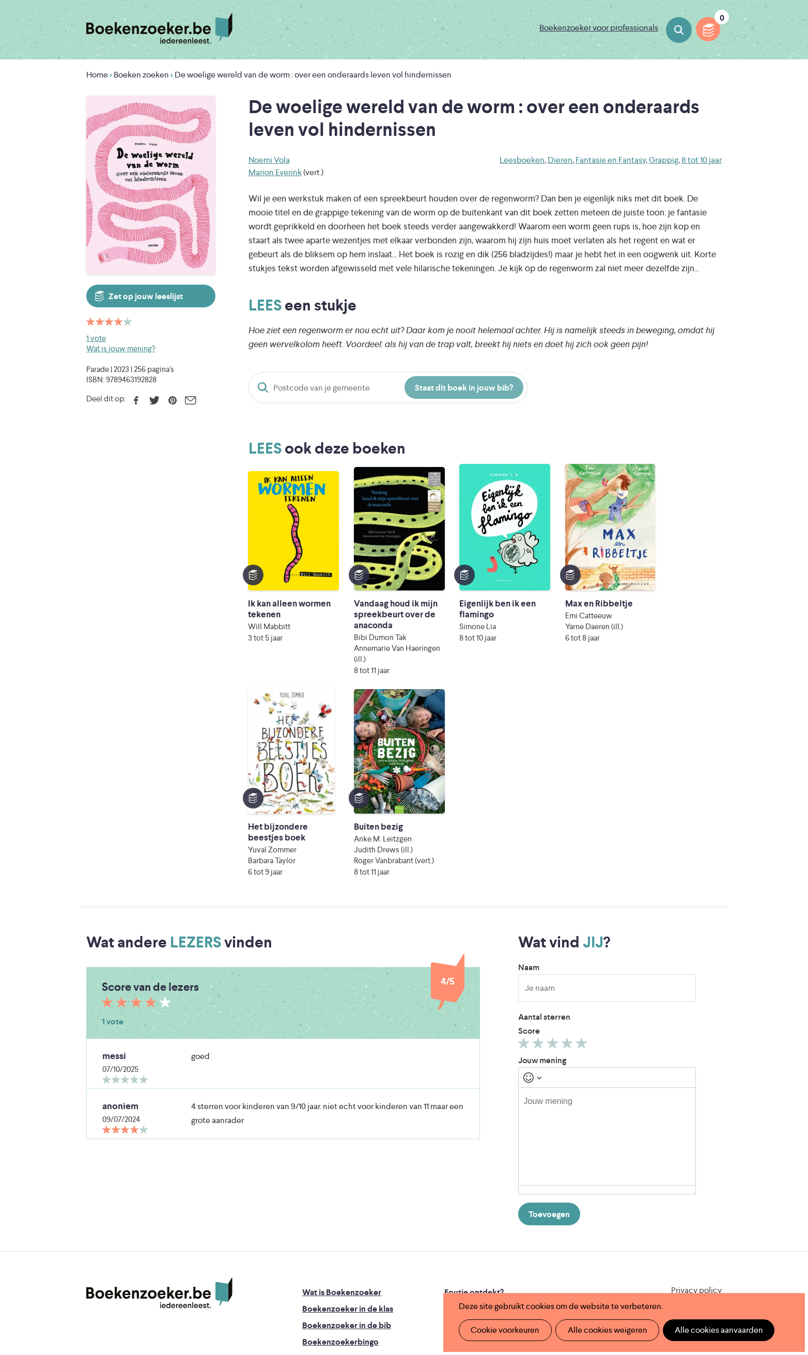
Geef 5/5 (583, 866)
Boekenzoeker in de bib (346, 1145)
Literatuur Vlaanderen (673, 1226)
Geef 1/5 (525, 866)
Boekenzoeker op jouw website (503, 1129)
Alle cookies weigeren (604, 1330)
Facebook (136, 400)
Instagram (712, 1155)
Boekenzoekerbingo (340, 1162)
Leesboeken (522, 159)
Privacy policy (696, 1110)
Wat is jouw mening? (120, 348)
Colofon (460, 1162)
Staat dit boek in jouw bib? (464, 387)
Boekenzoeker (159, 28)
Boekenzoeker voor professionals (598, 27)
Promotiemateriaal (336, 1178)
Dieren (560, 159)
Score (529, 851)
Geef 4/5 (569, 866)
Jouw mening (542, 880)
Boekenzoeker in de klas (347, 1129)
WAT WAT (396, 1255)
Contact (459, 1178)
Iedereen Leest (452, 1226)
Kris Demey (470, 1269)
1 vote (96, 338)
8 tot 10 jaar (701, 159)
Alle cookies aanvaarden (713, 1330)
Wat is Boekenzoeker (341, 1112)
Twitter (154, 400)
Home (97, 74)
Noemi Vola (269, 159)
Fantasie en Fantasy (611, 159)
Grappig (663, 159)
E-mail (190, 400)
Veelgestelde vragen (339, 1195)
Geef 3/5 (554, 866)
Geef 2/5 (540, 866)
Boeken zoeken (679, 30)
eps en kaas (565, 1269)
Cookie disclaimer (689, 1122)
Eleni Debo (379, 1269)
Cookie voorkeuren (504, 1330)
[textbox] (607, 957)
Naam (528, 787)
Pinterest (172, 400)
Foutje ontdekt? (474, 1112)
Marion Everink (275, 172)
